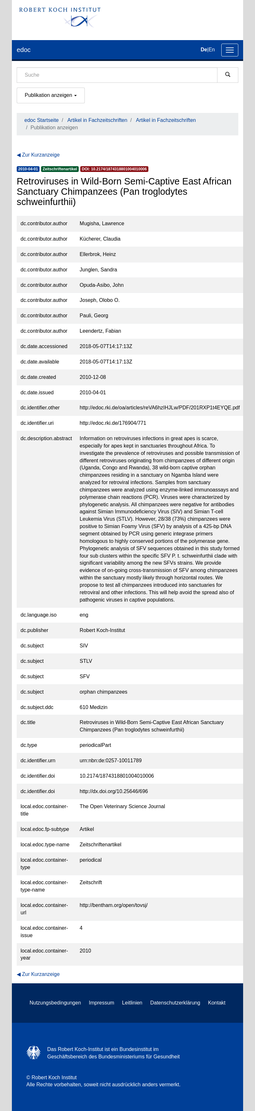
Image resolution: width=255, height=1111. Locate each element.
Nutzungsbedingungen (55, 1002)
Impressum (101, 1002)
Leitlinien (132, 1002)
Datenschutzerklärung (175, 1002)
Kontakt (216, 1002)
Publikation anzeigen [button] (51, 95)
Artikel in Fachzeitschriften (97, 120)
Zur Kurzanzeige (40, 155)
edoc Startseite (41, 120)
